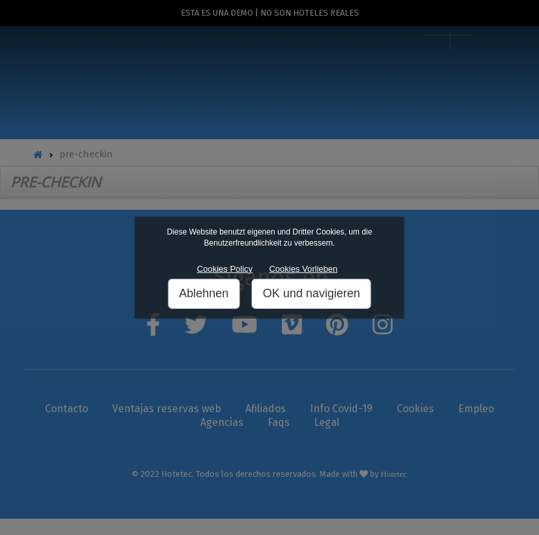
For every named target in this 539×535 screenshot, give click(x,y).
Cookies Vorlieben (303, 269)
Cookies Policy (225, 269)
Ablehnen (203, 293)
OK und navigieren (311, 293)
